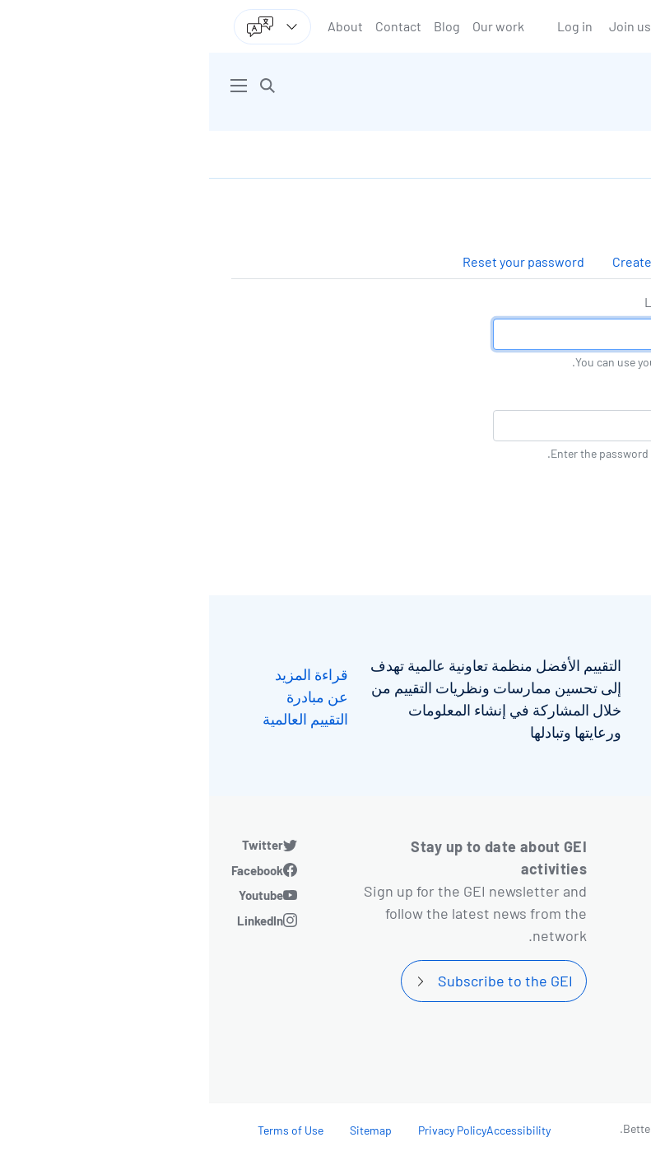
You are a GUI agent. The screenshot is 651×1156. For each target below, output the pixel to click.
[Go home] (476, 85)
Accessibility (309, 1130)
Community (564, 1052)
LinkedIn (51, 920)
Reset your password (314, 261)
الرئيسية (604, 154)
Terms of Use (81, 1130)
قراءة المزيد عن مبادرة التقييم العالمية (96, 696)
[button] (58, 85)
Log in (366, 26)
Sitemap (162, 1130)
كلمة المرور (598, 393)
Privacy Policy (243, 1130)
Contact (189, 26)
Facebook (48, 870)
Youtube (52, 895)
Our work (289, 26)
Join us (421, 26)
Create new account (461, 261)
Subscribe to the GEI (296, 981)
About (136, 26)
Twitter (53, 844)
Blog (238, 26)
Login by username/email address (532, 302)
